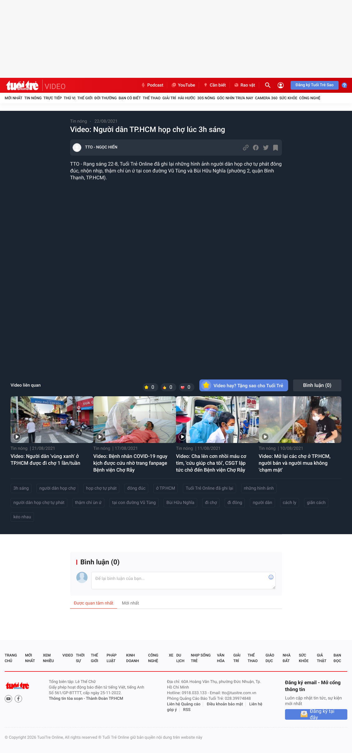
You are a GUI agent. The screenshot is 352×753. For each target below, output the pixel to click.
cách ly (289, 502)
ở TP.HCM (165, 488)
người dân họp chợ (57, 488)
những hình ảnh (259, 488)
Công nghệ (309, 98)
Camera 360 (266, 98)
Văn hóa (221, 658)
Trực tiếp (53, 98)
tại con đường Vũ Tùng (134, 502)
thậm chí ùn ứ (88, 502)
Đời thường (105, 98)
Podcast (152, 85)
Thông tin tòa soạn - (67, 698)
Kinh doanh (132, 658)
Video (67, 655)
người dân (262, 502)
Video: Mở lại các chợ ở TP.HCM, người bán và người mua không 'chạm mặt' (295, 463)
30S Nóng (206, 98)
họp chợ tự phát (101, 488)
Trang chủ (11, 658)
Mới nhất (13, 98)
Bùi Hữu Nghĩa (180, 502)
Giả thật (321, 658)
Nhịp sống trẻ (201, 658)
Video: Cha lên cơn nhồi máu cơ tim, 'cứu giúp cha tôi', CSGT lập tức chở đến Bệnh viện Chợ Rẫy (211, 463)
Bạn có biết (130, 98)
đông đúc (136, 488)
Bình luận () (317, 385)
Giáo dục (270, 658)
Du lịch (180, 658)
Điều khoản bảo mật (225, 704)
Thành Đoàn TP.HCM (104, 698)
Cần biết (214, 85)
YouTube (183, 85)
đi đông (234, 502)
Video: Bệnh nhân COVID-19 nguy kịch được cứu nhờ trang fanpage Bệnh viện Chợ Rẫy (130, 463)
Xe (171, 655)
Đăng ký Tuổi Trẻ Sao (315, 85)
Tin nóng (33, 98)
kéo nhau (22, 517)
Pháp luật (112, 658)
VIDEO (55, 86)
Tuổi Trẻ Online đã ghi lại (209, 488)
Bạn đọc (337, 658)
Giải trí (169, 98)
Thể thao (151, 98)
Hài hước (186, 98)
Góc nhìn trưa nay (235, 98)
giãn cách (316, 502)
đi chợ (211, 502)
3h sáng (21, 488)
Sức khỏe (288, 98)
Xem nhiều (48, 658)
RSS (187, 710)
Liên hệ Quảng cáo (184, 704)
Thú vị (69, 98)
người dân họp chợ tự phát (38, 502)
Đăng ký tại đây (322, 714)
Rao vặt (244, 85)
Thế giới (85, 98)
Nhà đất (286, 658)
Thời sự (80, 658)
